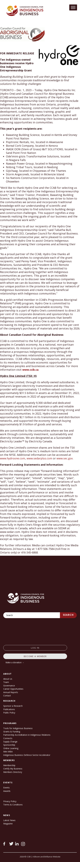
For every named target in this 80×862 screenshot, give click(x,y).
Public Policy (9, 712)
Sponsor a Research (13, 705)
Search (68, 614)
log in (35, 647)
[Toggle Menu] (73, 7)
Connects (7, 738)
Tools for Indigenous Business (18, 728)
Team (6, 682)
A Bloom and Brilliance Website (46, 856)
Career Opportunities (13, 688)
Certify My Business (12, 768)
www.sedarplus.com (39, 458)
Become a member (35, 656)
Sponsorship (9, 744)
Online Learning (10, 748)
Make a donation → (15, 662)
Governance (9, 685)
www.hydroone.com (12, 458)
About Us (7, 678)
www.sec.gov (65, 458)
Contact (7, 695)
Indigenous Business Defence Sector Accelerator (26, 755)
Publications (9, 709)
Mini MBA (8, 751)
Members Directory (12, 772)
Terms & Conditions (13, 804)
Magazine (8, 823)
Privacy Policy (9, 801)
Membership (9, 765)
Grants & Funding (11, 731)
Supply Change (10, 741)
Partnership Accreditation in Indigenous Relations (26, 734)
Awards (6, 791)
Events (6, 787)
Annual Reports (10, 692)
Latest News (9, 820)
